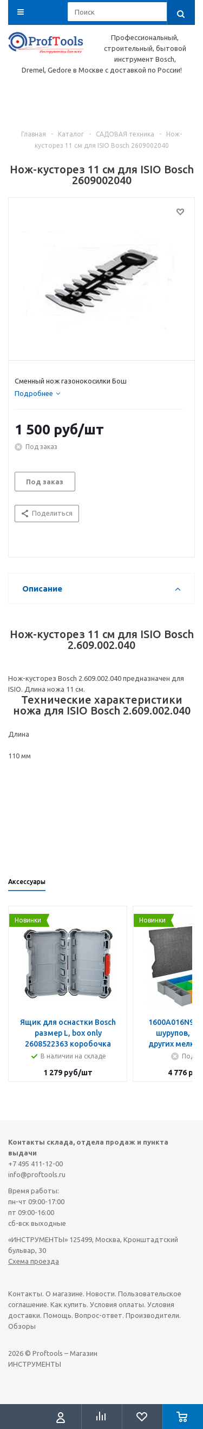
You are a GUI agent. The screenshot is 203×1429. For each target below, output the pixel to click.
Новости (100, 1293)
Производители (152, 1315)
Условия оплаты (117, 1304)
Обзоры (22, 1326)
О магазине (64, 1293)
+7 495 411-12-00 (35, 1163)
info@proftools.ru (37, 1174)
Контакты (25, 1293)
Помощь (57, 1315)
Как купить (68, 1304)
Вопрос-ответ (98, 1315)
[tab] (37, 393)
